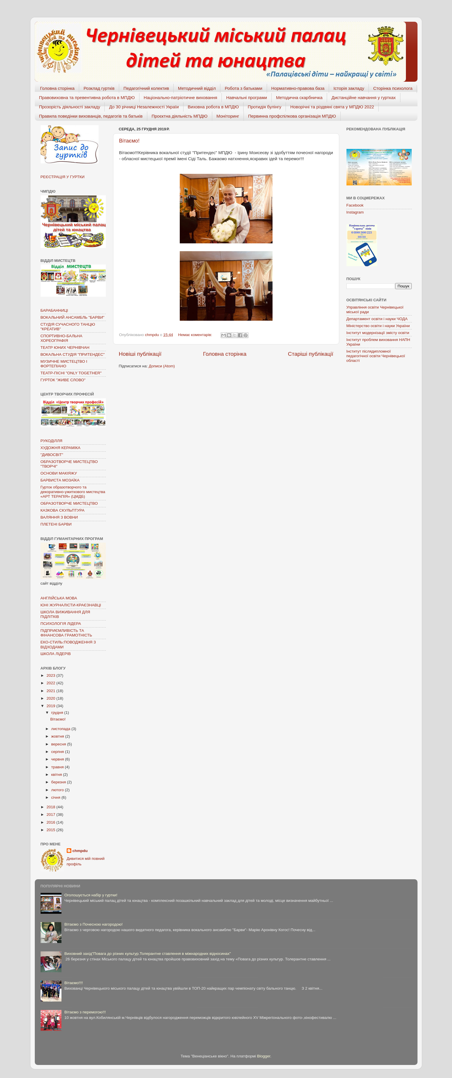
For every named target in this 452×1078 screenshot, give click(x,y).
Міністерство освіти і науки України (378, 326)
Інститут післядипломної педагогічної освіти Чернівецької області (375, 356)
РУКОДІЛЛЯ (52, 441)
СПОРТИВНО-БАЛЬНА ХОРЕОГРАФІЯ (61, 338)
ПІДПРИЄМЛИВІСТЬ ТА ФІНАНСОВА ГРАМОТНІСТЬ (66, 632)
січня (56, 797)
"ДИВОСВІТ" (52, 455)
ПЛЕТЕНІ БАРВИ (56, 524)
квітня (57, 774)
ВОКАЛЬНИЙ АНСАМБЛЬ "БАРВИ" (73, 317)
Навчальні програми (246, 97)
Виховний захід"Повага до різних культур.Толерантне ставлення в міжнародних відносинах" (147, 953)
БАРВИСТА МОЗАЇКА (60, 480)
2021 (51, 691)
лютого (58, 790)
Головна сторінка (57, 88)
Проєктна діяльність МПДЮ (180, 116)
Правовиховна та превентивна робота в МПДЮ (87, 97)
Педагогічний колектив (146, 88)
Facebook (355, 205)
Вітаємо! (129, 141)
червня (58, 759)
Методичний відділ (197, 88)
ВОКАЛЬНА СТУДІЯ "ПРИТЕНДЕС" (73, 354)
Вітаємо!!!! (73, 983)
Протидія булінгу (265, 106)
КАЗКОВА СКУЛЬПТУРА (63, 510)
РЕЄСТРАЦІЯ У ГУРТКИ (63, 177)
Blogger (264, 1056)
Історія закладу (348, 88)
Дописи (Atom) (162, 366)
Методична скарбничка (299, 97)
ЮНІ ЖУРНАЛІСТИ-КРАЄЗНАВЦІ (71, 605)
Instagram (355, 212)
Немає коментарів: (195, 335)
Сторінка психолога (392, 88)
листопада (61, 729)
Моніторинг (228, 116)
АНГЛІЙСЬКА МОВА (59, 598)
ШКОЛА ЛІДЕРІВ (56, 654)
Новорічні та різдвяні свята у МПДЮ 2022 (332, 106)
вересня (59, 744)
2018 (51, 807)
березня (59, 782)
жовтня (58, 736)
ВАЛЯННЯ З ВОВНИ (59, 517)
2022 (51, 683)
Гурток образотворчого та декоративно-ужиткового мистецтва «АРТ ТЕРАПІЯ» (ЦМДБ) (73, 492)
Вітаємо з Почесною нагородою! (93, 924)
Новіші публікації (140, 354)
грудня (57, 712)
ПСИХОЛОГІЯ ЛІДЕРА (61, 623)
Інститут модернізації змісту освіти (377, 333)
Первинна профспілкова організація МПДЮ (292, 116)
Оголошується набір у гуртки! (90, 895)
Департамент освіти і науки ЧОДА (377, 319)
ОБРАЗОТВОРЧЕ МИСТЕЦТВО (69, 503)
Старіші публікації (310, 354)
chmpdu (80, 851)
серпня (58, 751)
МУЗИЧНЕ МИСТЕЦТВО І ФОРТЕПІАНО (64, 363)
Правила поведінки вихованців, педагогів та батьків (91, 116)
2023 (51, 675)
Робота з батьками (243, 88)
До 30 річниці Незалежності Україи (144, 106)
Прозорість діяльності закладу (69, 106)
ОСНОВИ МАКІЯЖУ (59, 473)
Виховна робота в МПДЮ (213, 106)
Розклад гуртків (99, 88)
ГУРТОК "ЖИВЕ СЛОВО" (63, 380)
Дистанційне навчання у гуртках (363, 97)
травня (58, 767)
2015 (51, 830)
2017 (51, 814)
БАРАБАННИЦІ (54, 310)
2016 (51, 822)
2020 (51, 698)
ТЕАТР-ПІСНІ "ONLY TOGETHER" (71, 373)
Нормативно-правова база (298, 88)
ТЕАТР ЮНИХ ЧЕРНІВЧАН (65, 347)
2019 (51, 706)
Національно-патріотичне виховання (180, 97)
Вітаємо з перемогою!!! (85, 1012)
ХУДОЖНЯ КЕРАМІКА (61, 448)
